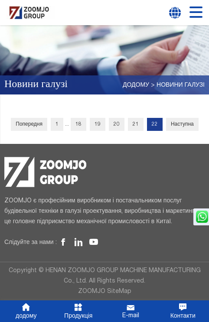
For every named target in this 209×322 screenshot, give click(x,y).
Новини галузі (181, 85)
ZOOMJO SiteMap (104, 292)
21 (136, 124)
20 (117, 124)
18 (78, 124)
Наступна (182, 124)
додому (136, 85)
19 (98, 124)
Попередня (29, 124)
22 (155, 124)
